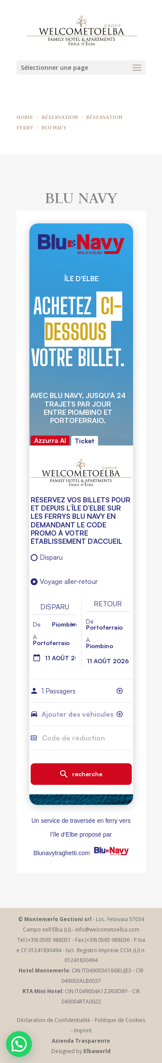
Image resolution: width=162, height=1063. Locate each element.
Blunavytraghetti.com (61, 853)
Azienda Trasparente (81, 1040)
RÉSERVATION (59, 116)
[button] (19, 1044)
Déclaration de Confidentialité (53, 1020)
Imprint (83, 1030)
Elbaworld (97, 1051)
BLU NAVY (54, 127)
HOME (24, 116)
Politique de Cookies (120, 1020)
